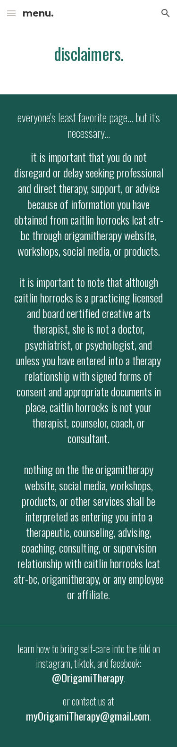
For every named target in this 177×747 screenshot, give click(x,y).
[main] (89, 54)
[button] (11, 13)
